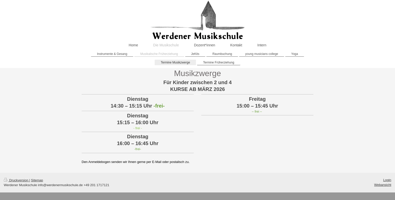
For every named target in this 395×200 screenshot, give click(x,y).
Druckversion (16, 180)
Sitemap (37, 180)
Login (387, 180)
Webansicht (382, 185)
